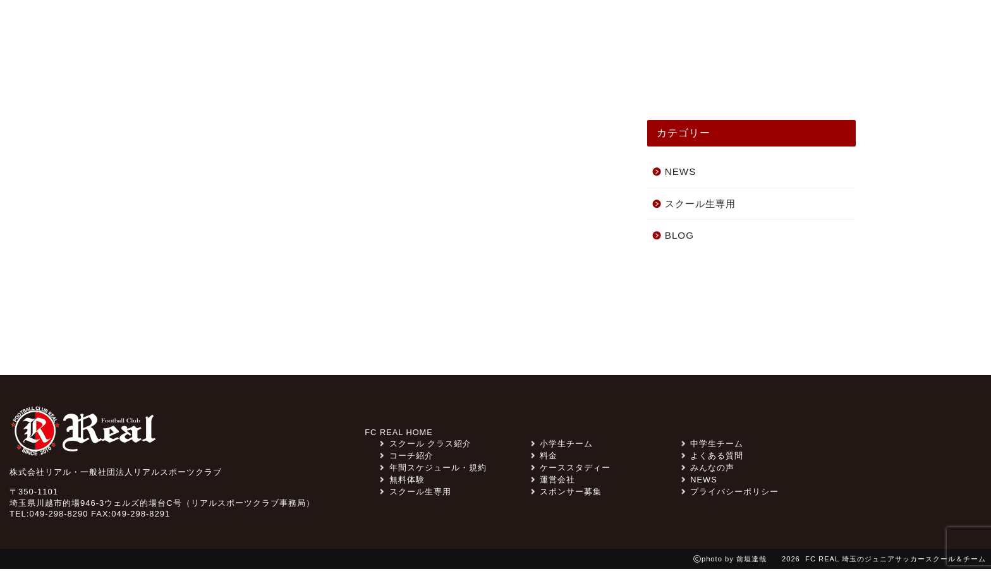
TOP (164, 77)
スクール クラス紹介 (404, 77)
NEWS (222, 77)
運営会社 (553, 484)
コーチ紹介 (715, 77)
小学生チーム (562, 448)
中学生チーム (712, 448)
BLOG (679, 239)
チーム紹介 (512, 77)
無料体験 (865, 27)
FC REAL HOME (399, 437)
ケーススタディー (614, 77)
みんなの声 (295, 77)
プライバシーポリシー (730, 496)
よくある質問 (786, 27)
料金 (723, 27)
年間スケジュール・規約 (433, 472)
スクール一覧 (806, 77)
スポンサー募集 (654, 27)
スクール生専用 (559, 27)
